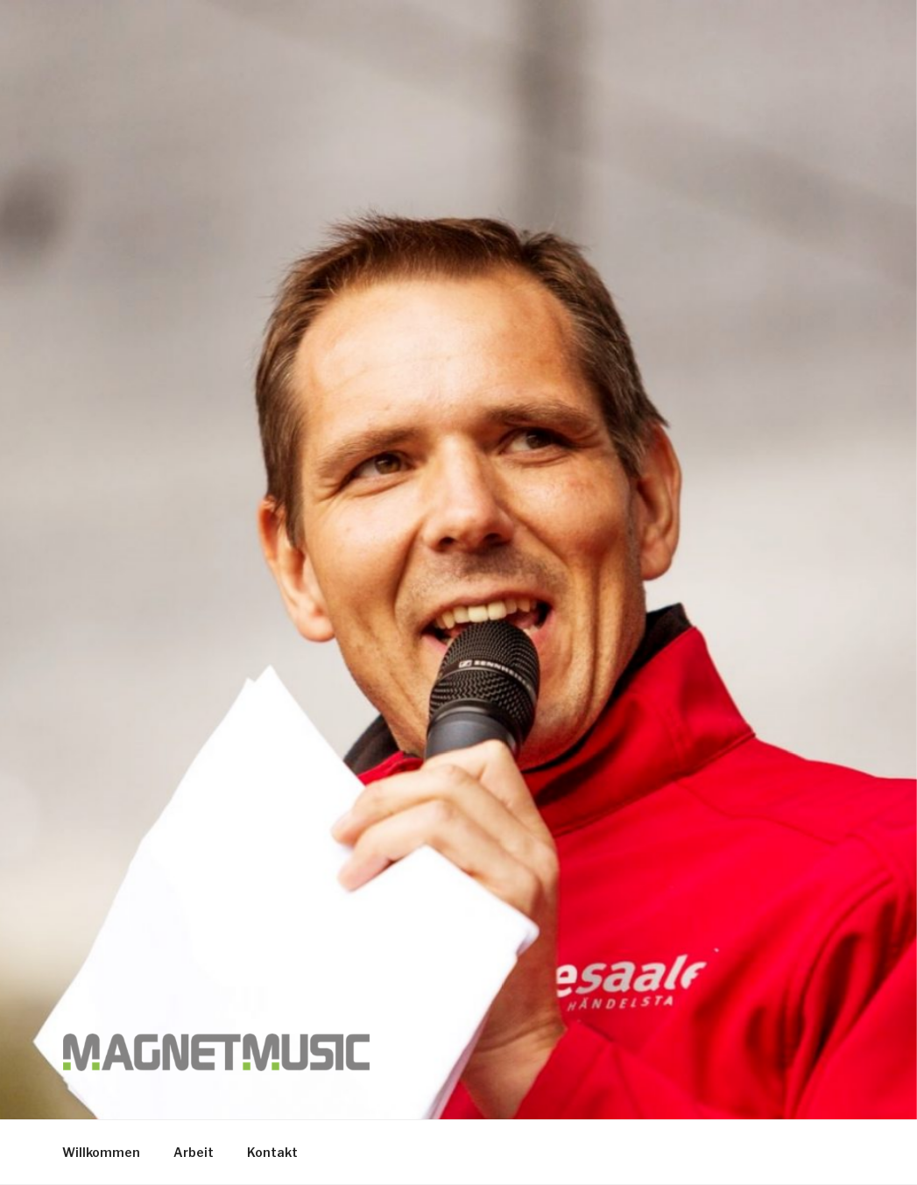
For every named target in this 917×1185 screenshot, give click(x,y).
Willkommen (101, 1152)
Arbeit (193, 1152)
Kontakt (272, 1152)
